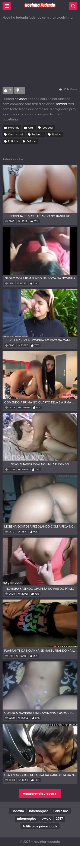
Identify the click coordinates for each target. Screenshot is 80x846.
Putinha (13, 141)
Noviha (56, 134)
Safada (62, 104)
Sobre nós (61, 811)
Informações (38, 811)
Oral (30, 127)
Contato (18, 811)
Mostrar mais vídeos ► (40, 794)
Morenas (13, 127)
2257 (59, 819)
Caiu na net (15, 134)
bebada (47, 127)
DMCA (46, 819)
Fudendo (37, 134)
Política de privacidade (40, 826)
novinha (21, 99)
